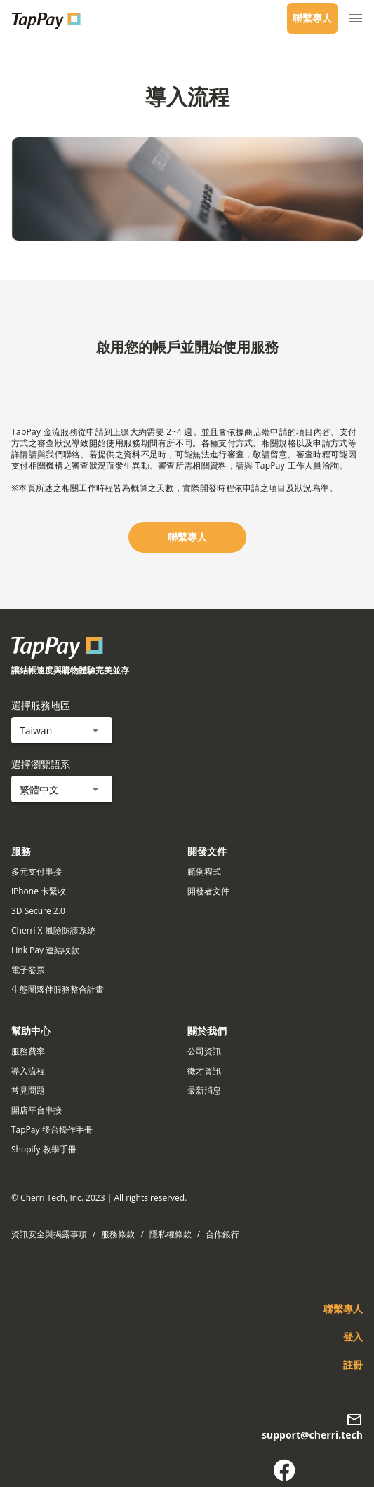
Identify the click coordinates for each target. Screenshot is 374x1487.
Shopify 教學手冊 (43, 1149)
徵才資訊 (204, 1071)
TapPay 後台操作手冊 (52, 1130)
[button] (61, 730)
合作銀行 (222, 1234)
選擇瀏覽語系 (40, 764)
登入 (353, 1336)
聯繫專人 (312, 18)
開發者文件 (208, 891)
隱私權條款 (170, 1234)
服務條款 (118, 1234)
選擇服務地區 (40, 705)
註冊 (353, 1364)
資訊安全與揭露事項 (49, 1234)
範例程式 (204, 871)
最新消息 (204, 1090)
